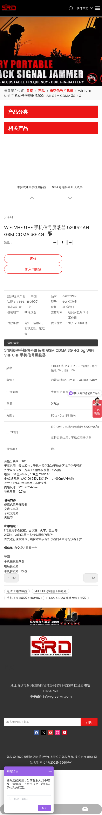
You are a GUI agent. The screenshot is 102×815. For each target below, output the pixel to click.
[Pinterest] (64, 732)
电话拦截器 (11, 566)
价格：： (56, 307)
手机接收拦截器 (14, 561)
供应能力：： (59, 323)
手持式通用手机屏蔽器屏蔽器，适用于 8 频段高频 (33, 187)
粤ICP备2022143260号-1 (56, 763)
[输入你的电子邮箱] (29, 722)
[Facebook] (36, 732)
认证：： (13, 302)
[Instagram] (57, 732)
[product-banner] (51, 617)
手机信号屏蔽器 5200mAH (24, 598)
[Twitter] (43, 732)
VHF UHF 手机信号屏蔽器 (50, 591)
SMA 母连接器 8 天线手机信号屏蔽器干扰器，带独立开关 (68, 187)
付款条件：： (16, 323)
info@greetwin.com (57, 697)
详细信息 (13, 343)
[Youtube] (50, 732)
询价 (33, 258)
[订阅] (89, 722)
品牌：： (56, 296)
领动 (90, 757)
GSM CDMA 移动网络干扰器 (67, 598)
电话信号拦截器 (17, 591)
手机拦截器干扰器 (15, 571)
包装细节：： (16, 312)
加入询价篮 (33, 269)
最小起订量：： (17, 307)
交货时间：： (59, 312)
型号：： (56, 302)
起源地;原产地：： (19, 296)
